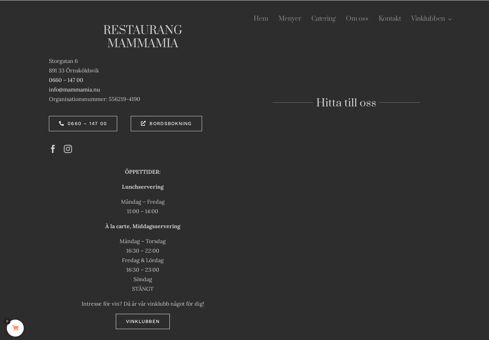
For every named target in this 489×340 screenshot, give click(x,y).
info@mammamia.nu (74, 89)
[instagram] (68, 149)
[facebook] (53, 149)
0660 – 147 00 (66, 79)
